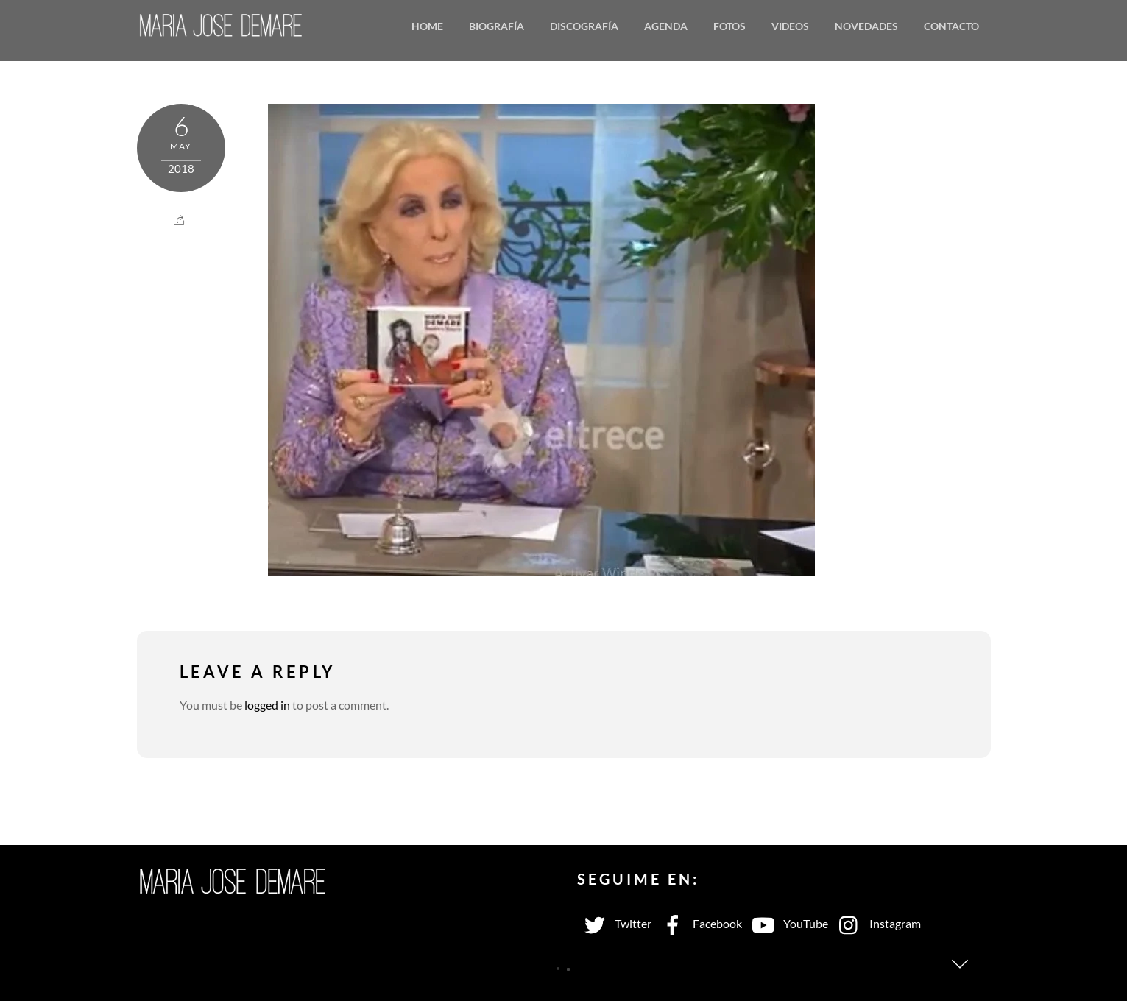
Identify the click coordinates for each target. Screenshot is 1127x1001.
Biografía (496, 26)
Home (427, 26)
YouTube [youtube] (787, 923)
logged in (267, 705)
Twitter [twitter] (614, 923)
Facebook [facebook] (698, 923)
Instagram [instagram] (876, 923)
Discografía (584, 26)
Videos (790, 26)
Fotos (729, 26)
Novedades (866, 26)
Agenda (666, 26)
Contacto (951, 26)
